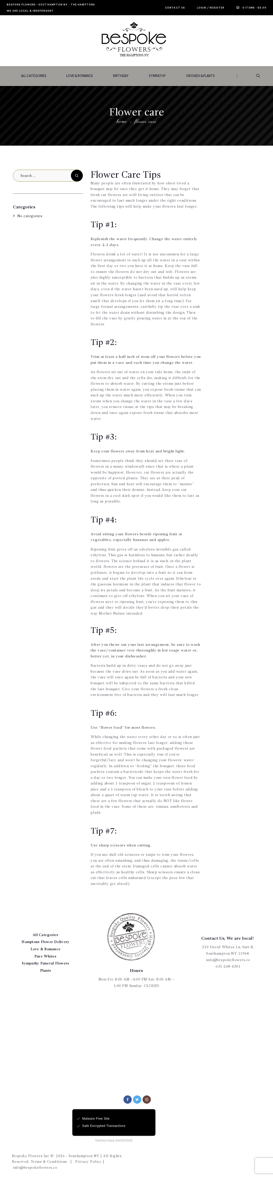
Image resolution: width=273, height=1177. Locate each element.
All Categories (45, 935)
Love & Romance (46, 949)
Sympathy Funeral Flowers (45, 963)
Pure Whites (45, 956)
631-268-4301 (228, 966)
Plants (45, 970)
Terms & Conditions (49, 1162)
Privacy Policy (88, 1162)
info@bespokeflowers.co (228, 960)
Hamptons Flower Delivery (45, 942)
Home (122, 122)
